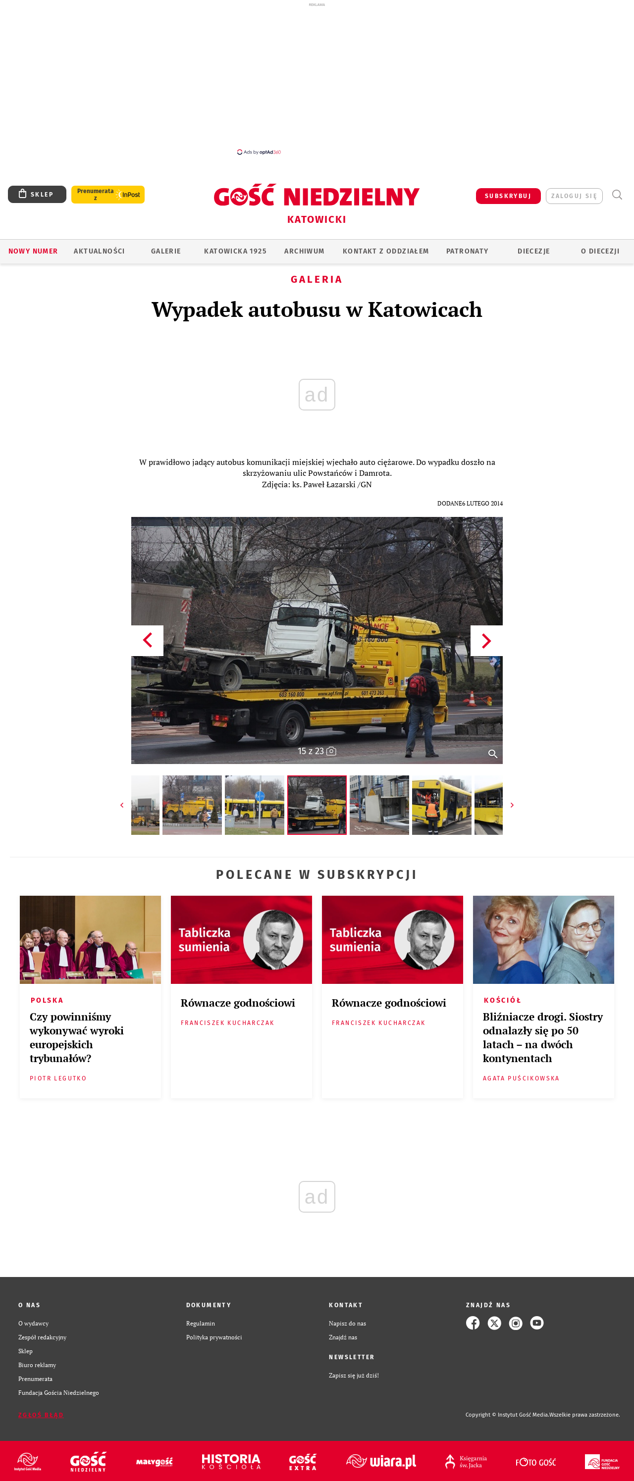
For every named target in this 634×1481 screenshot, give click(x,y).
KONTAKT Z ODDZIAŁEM (386, 251)
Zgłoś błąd (41, 1415)
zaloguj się (574, 196)
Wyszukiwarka (617, 195)
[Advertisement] (317, 78)
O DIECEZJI (600, 251)
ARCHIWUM (304, 251)
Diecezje (534, 251)
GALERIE (166, 251)
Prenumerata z (95, 195)
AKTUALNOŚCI (99, 251)
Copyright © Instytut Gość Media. (507, 1415)
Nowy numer (33, 251)
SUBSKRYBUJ (508, 196)
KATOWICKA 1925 (235, 251)
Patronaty (467, 251)
